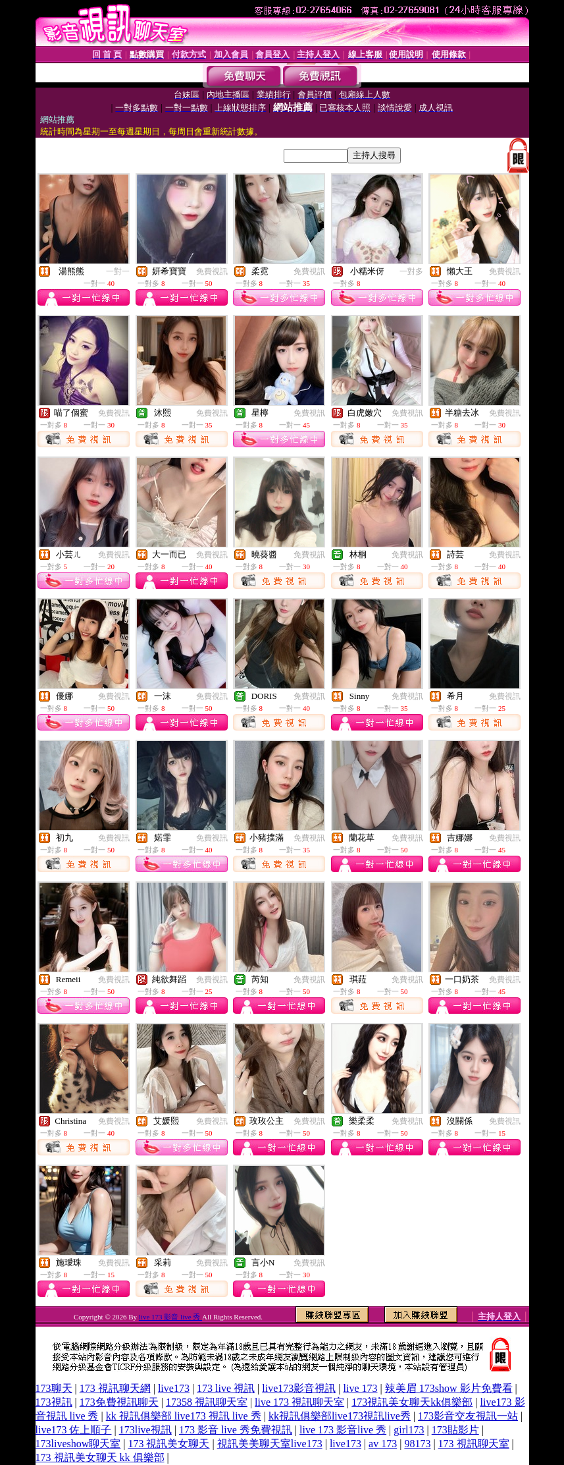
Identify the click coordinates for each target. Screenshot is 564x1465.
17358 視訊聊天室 (206, 1402)
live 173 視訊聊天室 (299, 1402)
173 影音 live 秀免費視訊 (235, 1429)
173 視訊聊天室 (473, 1443)
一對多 (411, 271)
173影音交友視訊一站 (468, 1416)
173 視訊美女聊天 (168, 1443)
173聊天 (54, 1388)
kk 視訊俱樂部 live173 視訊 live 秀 (183, 1416)
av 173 (383, 1443)
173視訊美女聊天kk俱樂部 (412, 1402)
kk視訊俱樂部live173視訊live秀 (340, 1416)
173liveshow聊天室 (78, 1443)
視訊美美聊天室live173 (269, 1443)
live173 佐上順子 (74, 1429)
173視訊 (54, 1402)
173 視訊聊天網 (115, 1388)
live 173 (361, 1388)
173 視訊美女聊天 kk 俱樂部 (100, 1457)
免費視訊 (212, 271)
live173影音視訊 (299, 1388)
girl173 (409, 1429)
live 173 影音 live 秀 (170, 1317)
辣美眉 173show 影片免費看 (449, 1388)
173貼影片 (455, 1429)
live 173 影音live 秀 (342, 1429)
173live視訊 (145, 1429)
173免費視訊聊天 (119, 1402)
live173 (174, 1388)
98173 (417, 1443)
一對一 (118, 271)
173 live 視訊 (226, 1388)
